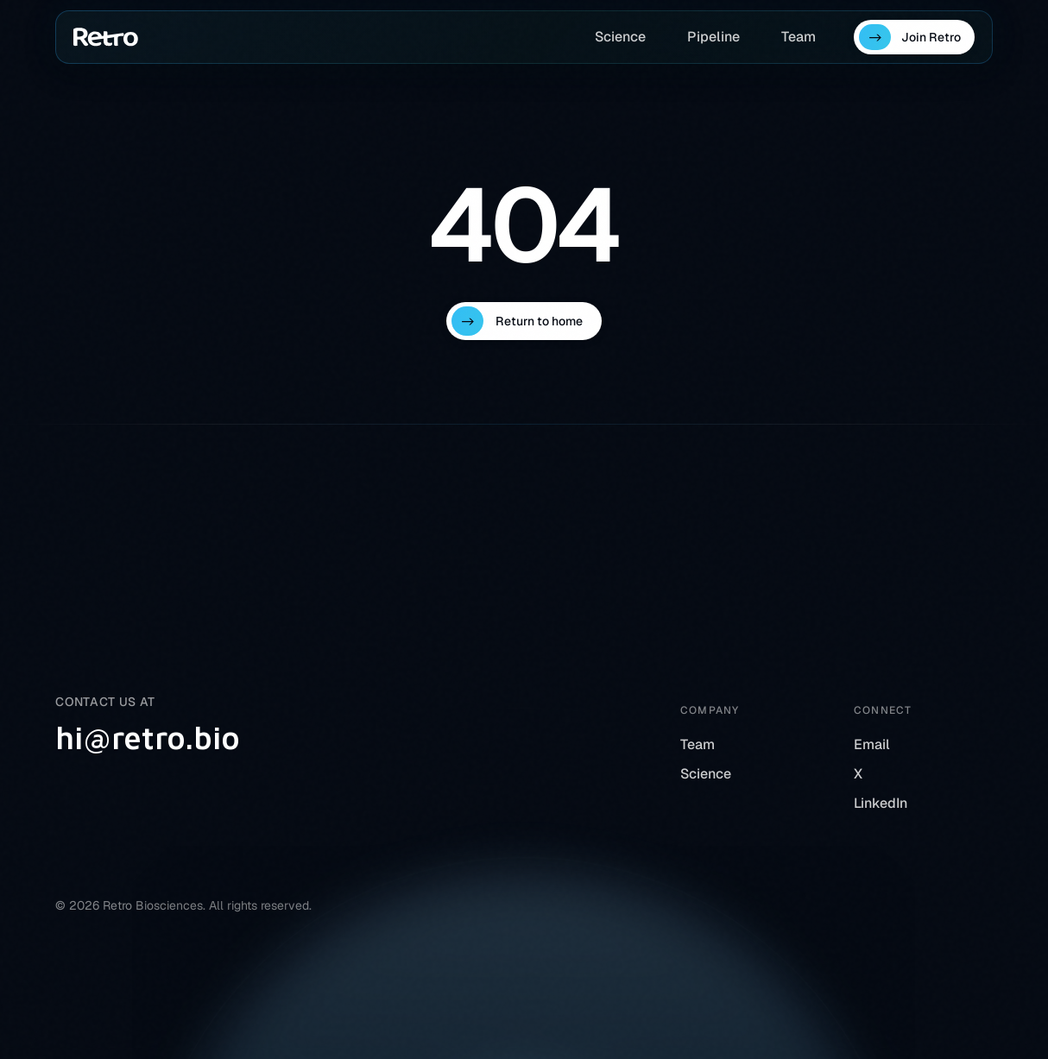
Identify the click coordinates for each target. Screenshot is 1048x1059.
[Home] (105, 37)
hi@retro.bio (147, 738)
